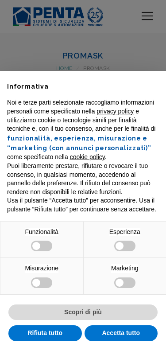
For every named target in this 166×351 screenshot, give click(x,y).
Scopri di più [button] (83, 312)
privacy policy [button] (115, 111)
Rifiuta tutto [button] (44, 332)
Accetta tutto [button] (121, 332)
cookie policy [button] (87, 156)
